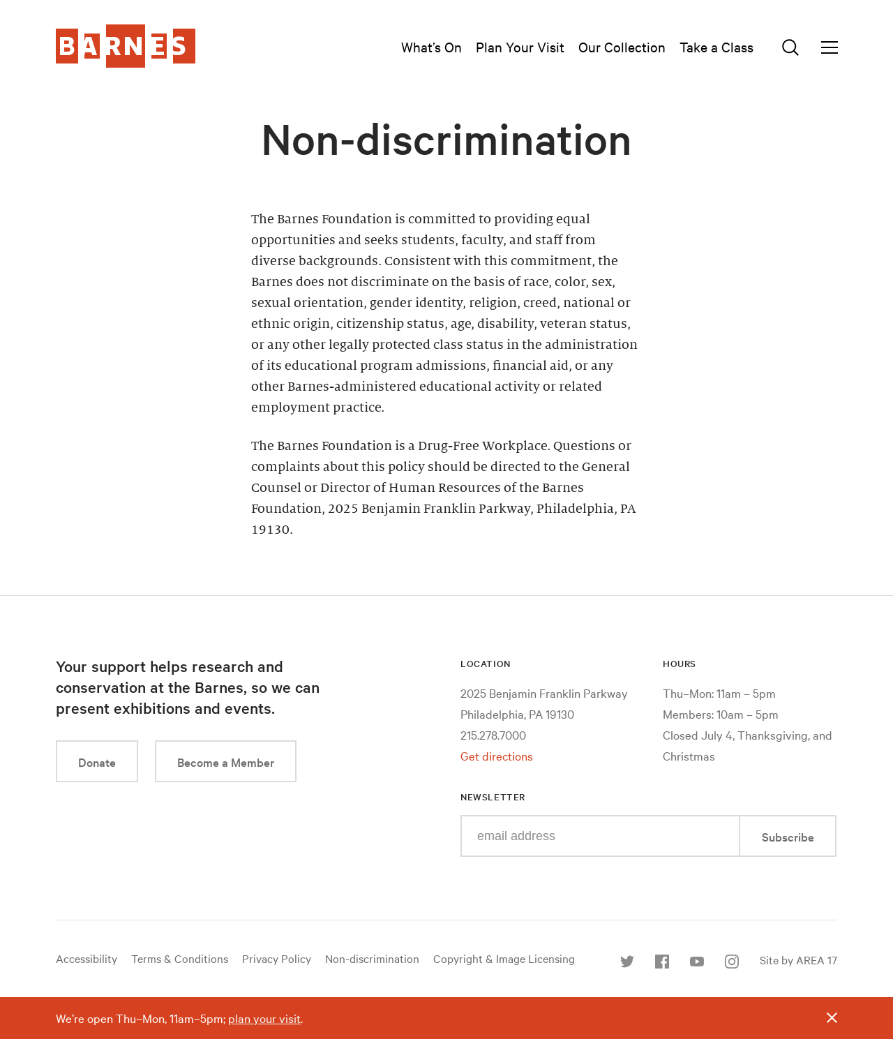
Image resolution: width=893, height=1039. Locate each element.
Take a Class (716, 46)
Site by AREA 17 (798, 959)
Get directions (496, 755)
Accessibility (86, 958)
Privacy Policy (276, 958)
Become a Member (225, 762)
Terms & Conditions (179, 958)
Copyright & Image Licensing (504, 958)
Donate (97, 762)
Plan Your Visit (520, 46)
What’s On (431, 46)
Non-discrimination (372, 958)
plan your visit (264, 1018)
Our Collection (622, 46)
